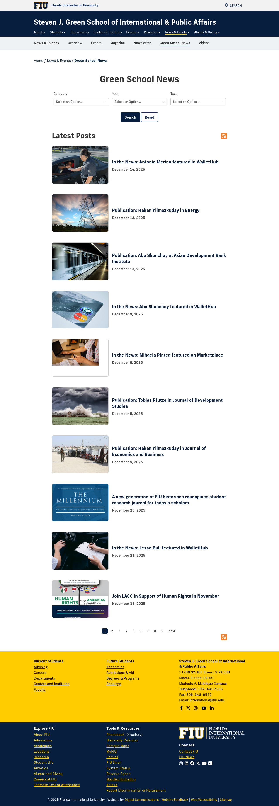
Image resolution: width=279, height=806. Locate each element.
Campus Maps (117, 746)
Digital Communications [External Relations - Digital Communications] (142, 800)
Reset (149, 117)
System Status (118, 768)
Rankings (113, 684)
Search (130, 117)
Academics (115, 667)
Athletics (41, 768)
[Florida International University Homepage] (87, 5)
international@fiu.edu (207, 700)
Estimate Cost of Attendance (57, 785)
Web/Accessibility (204, 800)
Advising (41, 667)
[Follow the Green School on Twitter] (188, 708)
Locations (41, 751)
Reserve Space (118, 774)
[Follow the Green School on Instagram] (196, 708)
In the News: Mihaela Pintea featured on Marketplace (167, 355)
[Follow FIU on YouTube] (205, 763)
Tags (173, 94)
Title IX (111, 785)
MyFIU (111, 751)
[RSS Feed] (224, 136)
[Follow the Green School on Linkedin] (212, 708)
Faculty (40, 689)
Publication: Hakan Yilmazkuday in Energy (155, 210)
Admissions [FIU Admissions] (43, 740)
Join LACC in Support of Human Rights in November (165, 596)
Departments (44, 678)
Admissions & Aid (120, 672)
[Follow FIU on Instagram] (182, 763)
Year (115, 94)
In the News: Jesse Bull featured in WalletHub (160, 548)
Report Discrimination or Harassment (136, 790)
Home (38, 60)
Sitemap (226, 800)
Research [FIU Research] (41, 757)
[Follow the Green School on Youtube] (204, 708)
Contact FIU (188, 751)
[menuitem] (40, 32)
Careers (40, 672)
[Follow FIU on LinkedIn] (187, 763)
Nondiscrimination (121, 779)
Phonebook (115, 734)
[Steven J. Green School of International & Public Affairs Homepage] (125, 22)
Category (60, 94)
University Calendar (122, 740)
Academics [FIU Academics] (43, 746)
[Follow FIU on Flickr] (211, 763)
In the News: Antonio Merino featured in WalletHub (165, 162)
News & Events (46, 44)
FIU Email (113, 762)
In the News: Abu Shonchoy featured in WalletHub (164, 306)
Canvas (112, 757)
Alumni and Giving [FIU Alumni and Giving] (48, 774)
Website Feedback (174, 800)
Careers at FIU (45, 779)
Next (171, 631)
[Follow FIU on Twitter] (199, 763)
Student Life (43, 762)
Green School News (90, 60)
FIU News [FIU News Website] (186, 757)
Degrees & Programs (122, 678)
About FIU (42, 734)
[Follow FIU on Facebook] (193, 763)
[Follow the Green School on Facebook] (182, 708)
